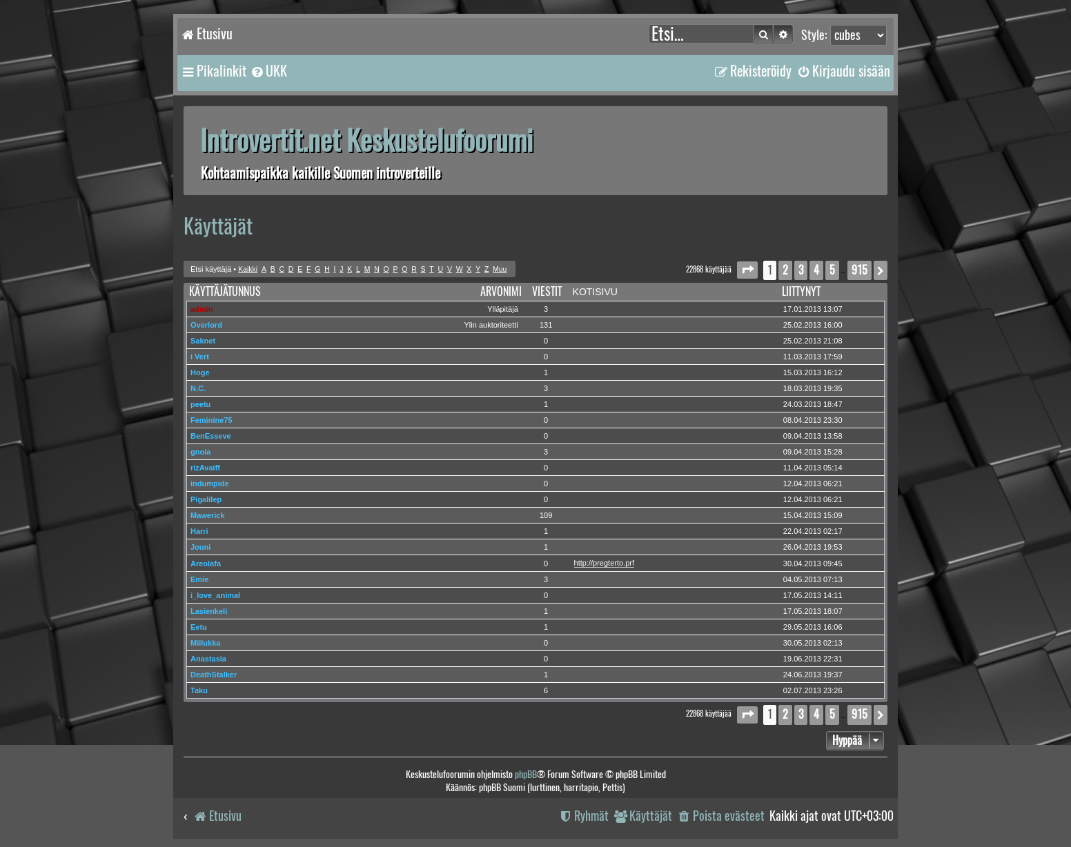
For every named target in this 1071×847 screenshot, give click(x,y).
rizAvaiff (205, 468)
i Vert (199, 356)
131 (546, 325)
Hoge (200, 372)
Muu (500, 269)
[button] (747, 270)
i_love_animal (215, 595)
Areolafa (205, 563)
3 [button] (800, 270)
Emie (199, 579)
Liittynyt (801, 291)
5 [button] (832, 270)
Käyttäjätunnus (225, 291)
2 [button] (785, 270)
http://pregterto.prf (604, 563)
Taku (199, 690)
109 (546, 515)
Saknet (202, 341)
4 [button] (816, 270)
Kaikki (247, 269)
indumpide (209, 483)
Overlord (206, 325)
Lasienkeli (208, 611)
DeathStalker (213, 674)
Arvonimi (501, 291)
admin (201, 309)
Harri (199, 531)
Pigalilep (206, 499)
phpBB (526, 774)
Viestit (547, 291)
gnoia (200, 452)
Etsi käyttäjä (210, 269)
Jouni (200, 547)
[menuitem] (268, 71)
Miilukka (205, 643)
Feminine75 (211, 420)
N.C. (198, 388)
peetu (200, 404)
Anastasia (208, 659)
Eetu (198, 627)
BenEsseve (210, 436)
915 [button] (859, 270)
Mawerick (207, 515)
